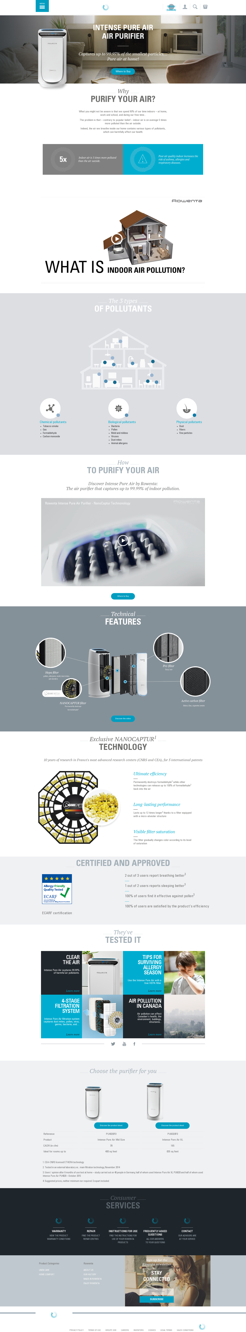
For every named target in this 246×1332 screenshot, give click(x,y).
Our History (90, 1275)
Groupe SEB (110, 1330)
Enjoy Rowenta (92, 1284)
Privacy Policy (77, 1330)
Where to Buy (123, 71)
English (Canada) (171, 8)
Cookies (152, 1330)
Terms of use (94, 1330)
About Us (88, 1270)
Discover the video (123, 719)
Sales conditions (185, 1330)
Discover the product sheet (111, 1126)
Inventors (139, 1330)
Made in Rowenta (93, 1279)
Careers (125, 1330)
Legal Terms (166, 1330)
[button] (185, 7)
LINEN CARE (44, 1270)
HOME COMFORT (46, 1275)
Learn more (72, 990)
